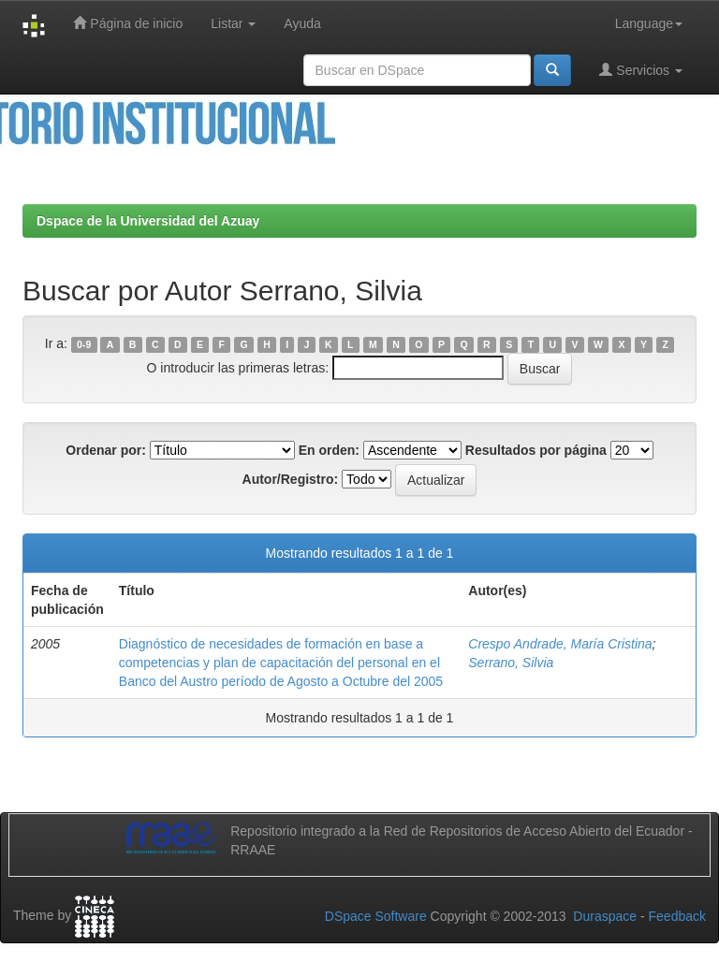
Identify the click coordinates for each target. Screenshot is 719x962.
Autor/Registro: (290, 479)
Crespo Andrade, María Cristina (560, 643)
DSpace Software (376, 916)
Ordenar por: (106, 450)
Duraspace (605, 916)
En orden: (329, 450)
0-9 (84, 344)
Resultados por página (536, 450)
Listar (233, 23)
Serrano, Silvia (510, 662)
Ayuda (302, 23)
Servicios (640, 70)
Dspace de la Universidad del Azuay (148, 220)
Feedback (677, 916)
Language (648, 23)
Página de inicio (128, 23)
